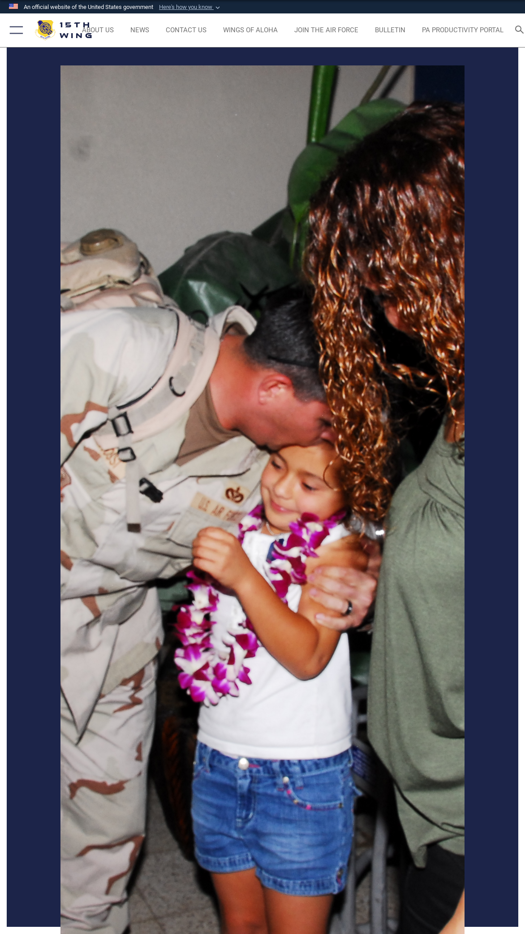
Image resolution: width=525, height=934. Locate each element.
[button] (190, 7)
